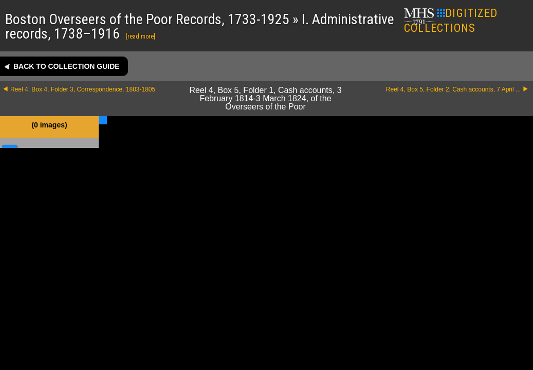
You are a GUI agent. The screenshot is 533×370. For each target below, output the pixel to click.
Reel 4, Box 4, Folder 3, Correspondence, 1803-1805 (82, 89)
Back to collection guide (66, 66)
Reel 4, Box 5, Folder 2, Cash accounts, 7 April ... (453, 89)
